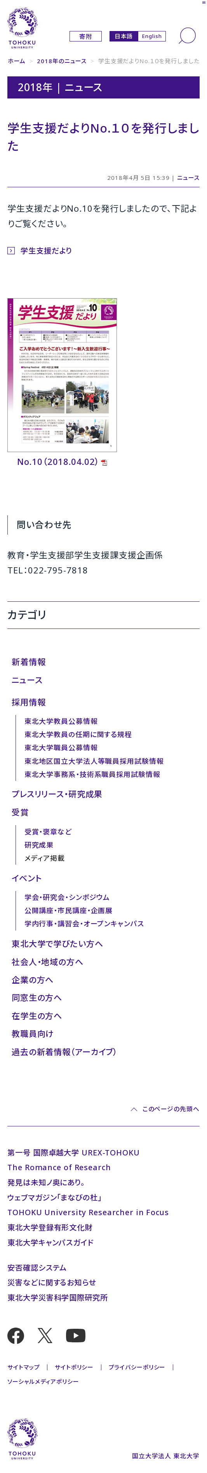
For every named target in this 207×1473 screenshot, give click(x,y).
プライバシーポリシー (137, 1367)
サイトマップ (23, 1367)
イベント (27, 878)
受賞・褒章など (48, 831)
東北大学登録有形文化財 (49, 1227)
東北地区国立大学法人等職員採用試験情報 (94, 761)
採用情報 (29, 702)
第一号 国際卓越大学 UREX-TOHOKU (73, 1152)
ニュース (188, 177)
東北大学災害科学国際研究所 (57, 1297)
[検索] (187, 35)
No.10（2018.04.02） (58, 461)
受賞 (20, 812)
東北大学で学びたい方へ (57, 943)
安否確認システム (37, 1267)
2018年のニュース (62, 61)
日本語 (124, 36)
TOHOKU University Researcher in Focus (88, 1212)
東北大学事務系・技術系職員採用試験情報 (92, 774)
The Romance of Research (59, 1167)
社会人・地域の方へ (47, 961)
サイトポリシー (74, 1367)
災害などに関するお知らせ (51, 1282)
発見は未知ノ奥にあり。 (46, 1182)
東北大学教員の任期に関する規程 (78, 734)
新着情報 (29, 661)
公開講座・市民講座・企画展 (68, 910)
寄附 (85, 36)
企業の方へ (33, 979)
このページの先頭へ (171, 1109)
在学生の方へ (37, 1015)
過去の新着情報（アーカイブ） (64, 1051)
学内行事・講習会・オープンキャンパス (84, 923)
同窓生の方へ (37, 997)
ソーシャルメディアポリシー (43, 1381)
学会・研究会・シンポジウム (67, 897)
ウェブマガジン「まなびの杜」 (54, 1197)
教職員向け (33, 1033)
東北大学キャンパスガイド (50, 1242)
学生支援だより (46, 250)
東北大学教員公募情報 (61, 721)
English (152, 36)
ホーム (17, 61)
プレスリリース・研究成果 (57, 794)
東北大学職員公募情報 (61, 747)
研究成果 (39, 845)
